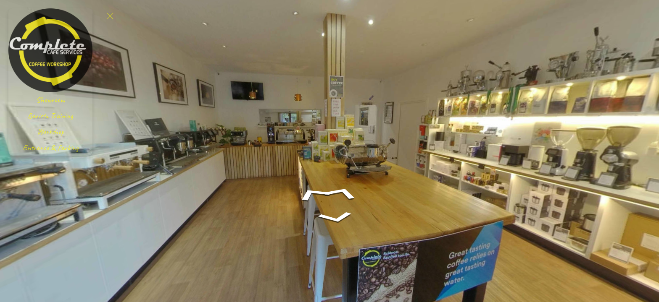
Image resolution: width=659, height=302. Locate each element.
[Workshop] (50, 132)
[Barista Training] (50, 116)
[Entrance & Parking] (50, 148)
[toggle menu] (110, 15)
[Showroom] (50, 100)
